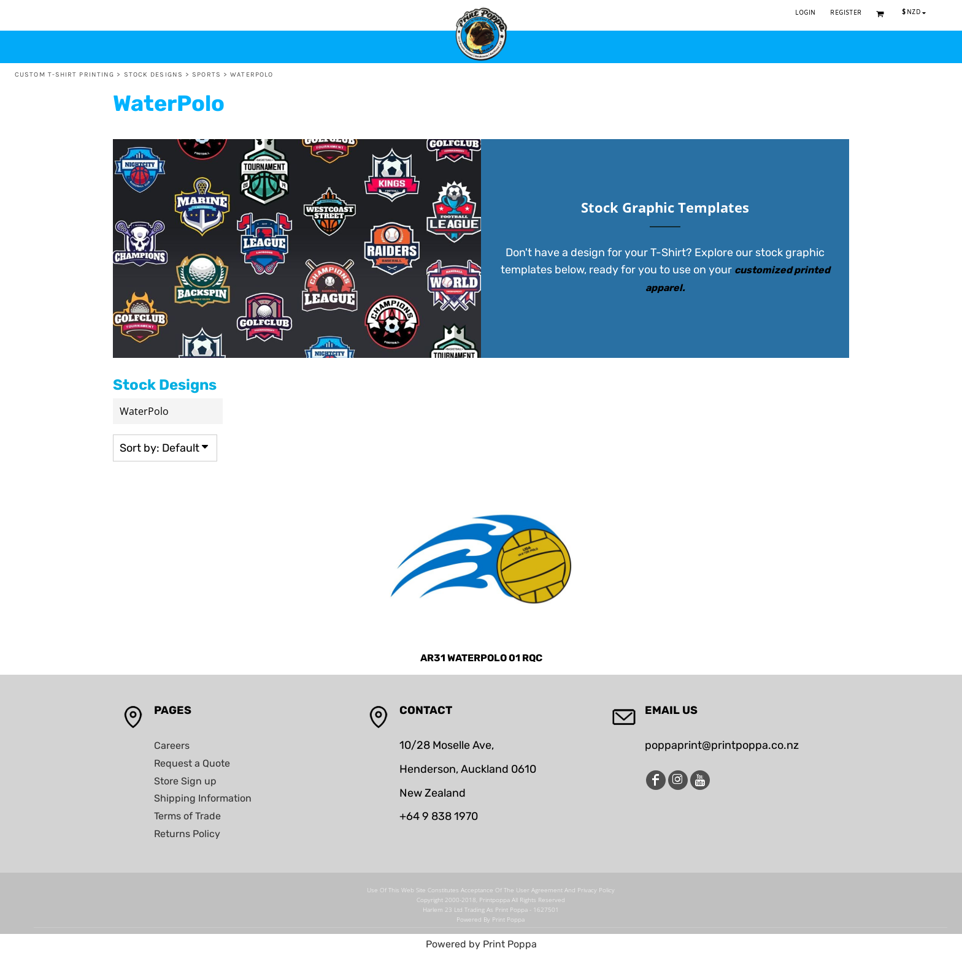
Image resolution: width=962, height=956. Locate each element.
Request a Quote (192, 763)
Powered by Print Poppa (481, 944)
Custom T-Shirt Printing (64, 74)
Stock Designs (153, 74)
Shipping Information (203, 798)
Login (805, 13)
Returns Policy (187, 834)
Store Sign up (185, 781)
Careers (172, 745)
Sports (206, 74)
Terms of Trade (187, 816)
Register (845, 13)
